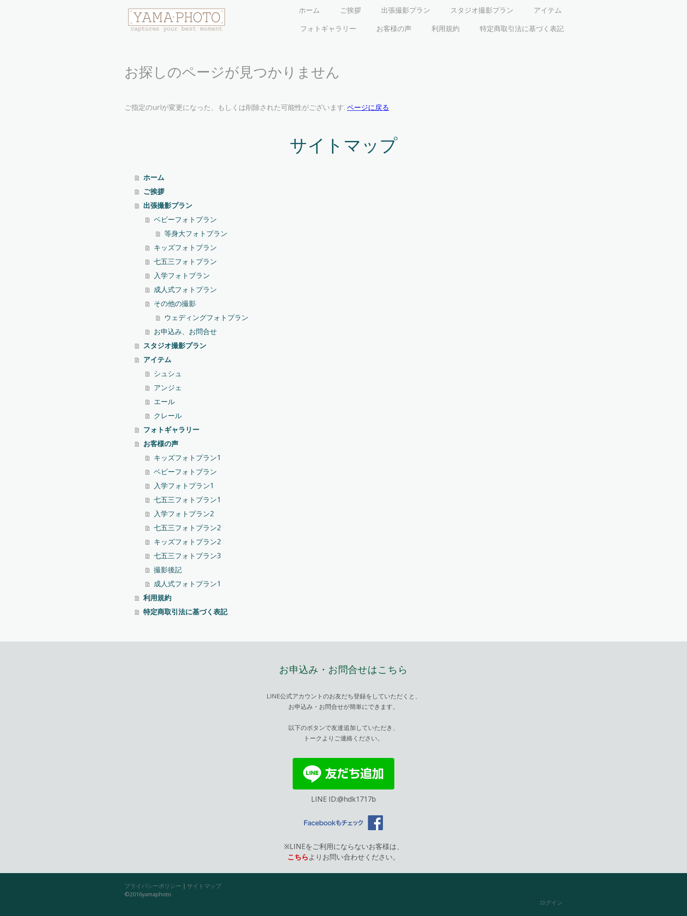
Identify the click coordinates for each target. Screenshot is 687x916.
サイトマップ (204, 886)
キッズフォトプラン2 (187, 541)
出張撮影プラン (405, 10)
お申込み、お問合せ (185, 331)
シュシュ (168, 373)
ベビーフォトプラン (185, 219)
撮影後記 (168, 569)
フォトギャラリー (328, 28)
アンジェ (168, 387)
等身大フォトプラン (195, 233)
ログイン (551, 902)
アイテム (548, 10)
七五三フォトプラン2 (187, 527)
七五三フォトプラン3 (187, 555)
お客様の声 (393, 28)
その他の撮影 (175, 303)
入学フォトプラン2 (184, 513)
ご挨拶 (350, 10)
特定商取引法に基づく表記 (522, 28)
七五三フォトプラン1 (187, 499)
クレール (168, 415)
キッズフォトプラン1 (187, 457)
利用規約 (446, 28)
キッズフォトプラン (185, 247)
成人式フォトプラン (185, 289)
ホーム (309, 10)
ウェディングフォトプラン (206, 317)
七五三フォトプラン (185, 261)
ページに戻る (368, 107)
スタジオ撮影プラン (481, 10)
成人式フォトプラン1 (187, 583)
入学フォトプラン (182, 275)
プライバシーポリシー (152, 886)
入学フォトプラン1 (184, 485)
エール (164, 401)
